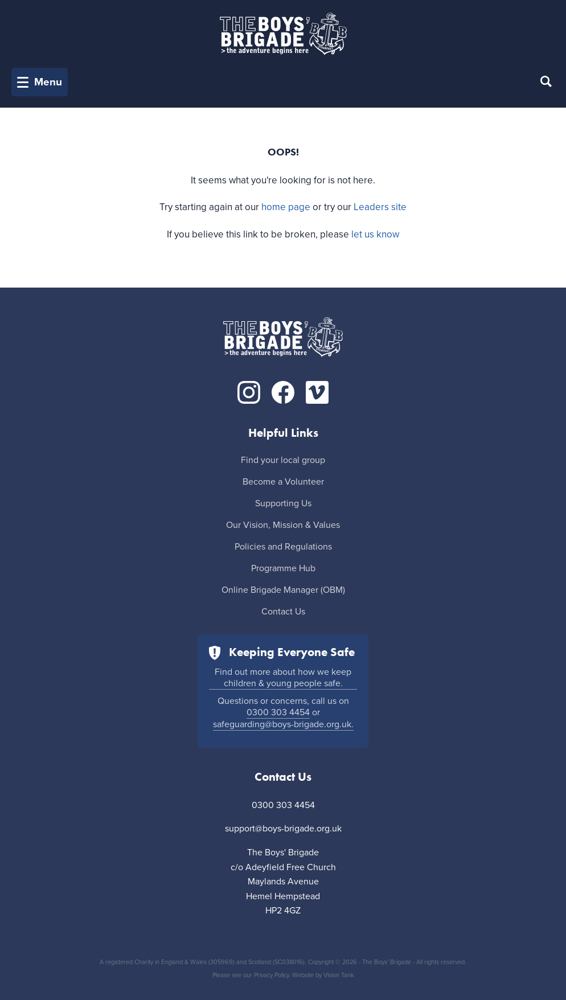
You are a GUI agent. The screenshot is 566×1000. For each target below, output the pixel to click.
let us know (375, 234)
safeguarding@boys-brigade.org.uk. (283, 724)
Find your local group (283, 460)
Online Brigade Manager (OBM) (283, 590)
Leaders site (380, 207)
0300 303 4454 (278, 712)
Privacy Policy (271, 975)
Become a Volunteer (283, 481)
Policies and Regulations (283, 546)
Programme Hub (283, 568)
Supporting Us (283, 503)
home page (285, 207)
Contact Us (283, 611)
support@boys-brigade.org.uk (283, 828)
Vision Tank (338, 975)
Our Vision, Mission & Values (283, 525)
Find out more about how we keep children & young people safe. (283, 677)
